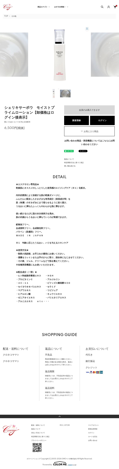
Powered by (59, 463)
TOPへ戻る (59, 416)
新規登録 (76, 120)
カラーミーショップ (33, 459)
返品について (69, 159)
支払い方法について (38, 433)
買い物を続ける (70, 166)
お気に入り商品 (89, 131)
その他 (13, 16)
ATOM (67, 425)
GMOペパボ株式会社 (69, 459)
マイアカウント (93, 425)
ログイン (102, 120)
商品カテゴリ (42, 7)
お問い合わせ (92, 440)
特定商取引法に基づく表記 (74, 163)
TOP (6, 16)
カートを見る (92, 436)
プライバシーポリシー (38, 440)
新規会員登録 (92, 429)
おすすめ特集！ (60, 7)
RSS (61, 425)
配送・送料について (38, 425)
